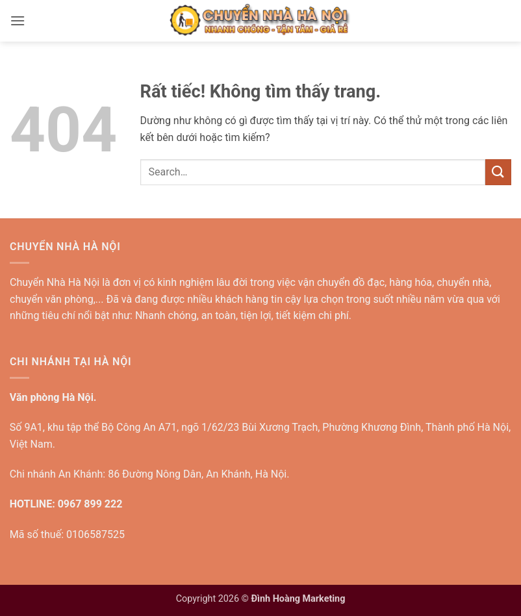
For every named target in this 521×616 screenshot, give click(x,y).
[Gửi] (498, 172)
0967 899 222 (90, 504)
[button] (17, 20)
